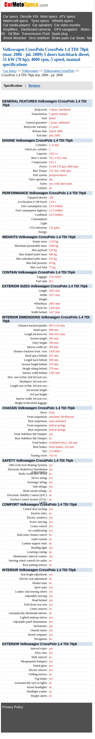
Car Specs (9, 71)
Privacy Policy (12, 707)
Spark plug (60, 34)
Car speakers (42, 25)
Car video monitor (67, 25)
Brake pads (60, 38)
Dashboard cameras (36, 29)
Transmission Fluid (36, 34)
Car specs (10, 16)
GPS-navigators (66, 29)
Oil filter (13, 34)
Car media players (16, 25)
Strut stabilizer (39, 38)
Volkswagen (30, 71)
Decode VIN (29, 16)
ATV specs (67, 16)
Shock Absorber (15, 38)
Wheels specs (62, 21)
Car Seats (77, 38)
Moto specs (48, 16)
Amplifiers (10, 29)
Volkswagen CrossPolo (59, 71)
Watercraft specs (15, 21)
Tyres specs (40, 21)
